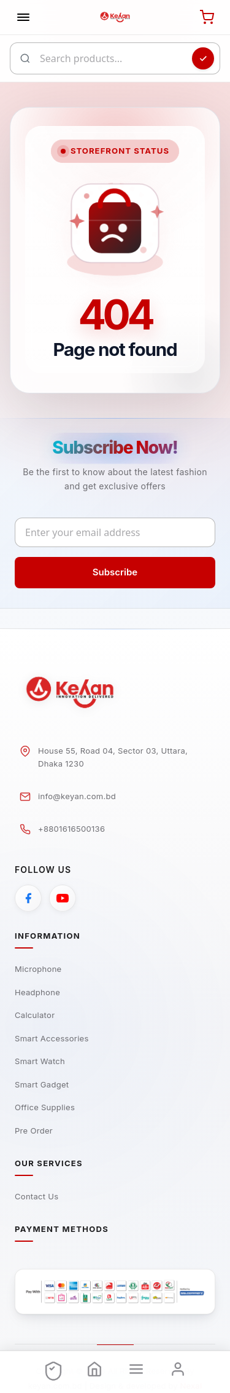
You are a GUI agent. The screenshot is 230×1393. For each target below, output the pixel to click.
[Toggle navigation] (23, 17)
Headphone (37, 992)
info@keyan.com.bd (77, 796)
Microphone (38, 969)
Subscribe (115, 572)
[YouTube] (62, 898)
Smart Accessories (52, 1038)
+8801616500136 (71, 829)
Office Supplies (45, 1107)
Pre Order (34, 1130)
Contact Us (36, 1196)
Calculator (35, 1015)
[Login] (178, 1369)
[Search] (203, 58)
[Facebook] (28, 898)
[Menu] (136, 1369)
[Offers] (53, 1369)
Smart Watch (40, 1061)
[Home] (94, 1369)
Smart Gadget (42, 1084)
